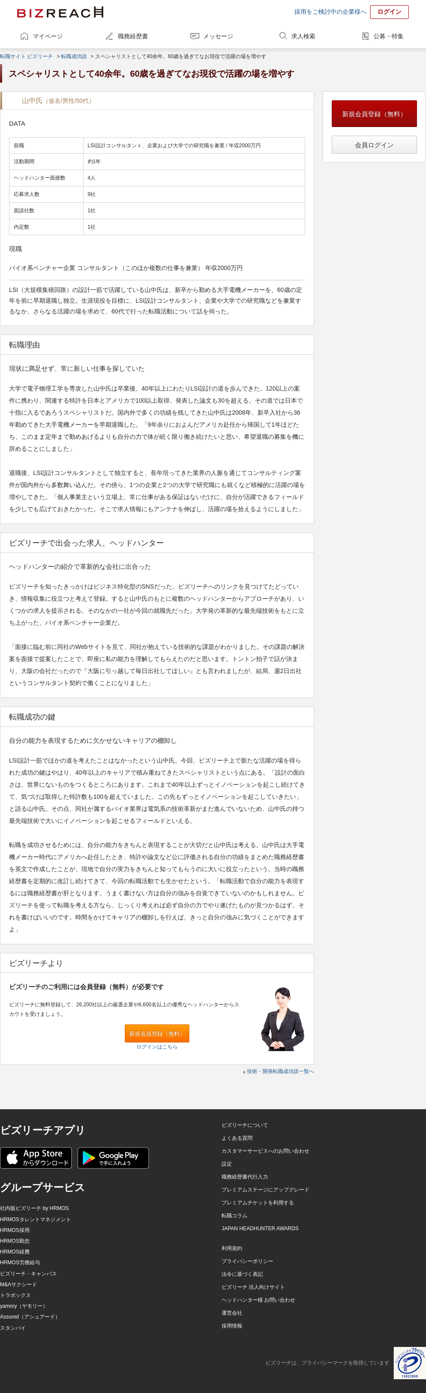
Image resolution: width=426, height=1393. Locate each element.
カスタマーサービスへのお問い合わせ (265, 1151)
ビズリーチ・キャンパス (28, 1274)
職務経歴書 (133, 36)
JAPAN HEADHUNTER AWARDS (260, 1228)
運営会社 (232, 1313)
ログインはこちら (157, 1047)
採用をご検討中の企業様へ (330, 11)
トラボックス (15, 1295)
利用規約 (232, 1248)
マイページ (48, 36)
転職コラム (234, 1216)
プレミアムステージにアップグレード (265, 1190)
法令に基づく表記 (242, 1274)
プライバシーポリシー (247, 1261)
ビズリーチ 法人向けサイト (253, 1287)
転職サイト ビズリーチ (26, 56)
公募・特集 (389, 36)
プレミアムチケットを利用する (258, 1203)
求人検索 (303, 36)
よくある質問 (237, 1138)
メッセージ (218, 36)
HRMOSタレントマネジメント (35, 1219)
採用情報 (232, 1326)
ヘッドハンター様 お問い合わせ (258, 1300)
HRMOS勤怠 (15, 1241)
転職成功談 (74, 56)
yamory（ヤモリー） (24, 1306)
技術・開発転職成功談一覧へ (280, 1071)
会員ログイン (374, 145)
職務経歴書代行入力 (245, 1177)
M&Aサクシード (18, 1284)
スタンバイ (13, 1328)
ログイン (389, 11)
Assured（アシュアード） (30, 1317)
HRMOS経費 (15, 1252)
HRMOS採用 (15, 1230)
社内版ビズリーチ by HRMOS (34, 1208)
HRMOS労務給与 (20, 1263)
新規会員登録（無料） (157, 1033)
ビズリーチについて (245, 1125)
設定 (227, 1164)
